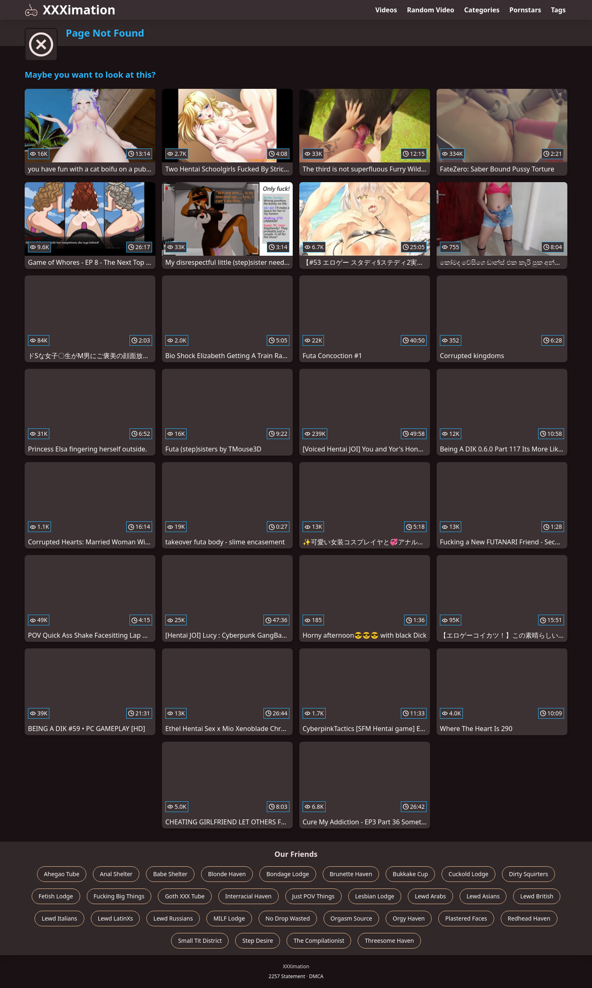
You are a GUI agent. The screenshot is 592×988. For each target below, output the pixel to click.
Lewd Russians (173, 918)
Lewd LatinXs (115, 918)
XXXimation (70, 9)
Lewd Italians (59, 918)
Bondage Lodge (287, 874)
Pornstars (525, 9)
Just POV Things (313, 896)
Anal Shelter (116, 874)
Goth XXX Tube (185, 896)
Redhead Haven (529, 918)
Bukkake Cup (410, 874)
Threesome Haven (389, 940)
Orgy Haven (409, 918)
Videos (386, 9)
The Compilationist (319, 940)
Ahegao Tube (61, 874)
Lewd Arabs (430, 896)
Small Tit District (200, 940)
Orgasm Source (351, 918)
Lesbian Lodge (374, 896)
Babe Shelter (170, 874)
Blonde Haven (227, 874)
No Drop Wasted (288, 918)
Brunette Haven (351, 874)
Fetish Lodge (56, 896)
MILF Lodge (229, 918)
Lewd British (536, 896)
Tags (558, 9)
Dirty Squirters (528, 874)
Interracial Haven (248, 896)
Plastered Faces (466, 918)
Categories (482, 9)
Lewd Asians (483, 896)
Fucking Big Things (119, 896)
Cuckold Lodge (468, 874)
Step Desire (257, 940)
